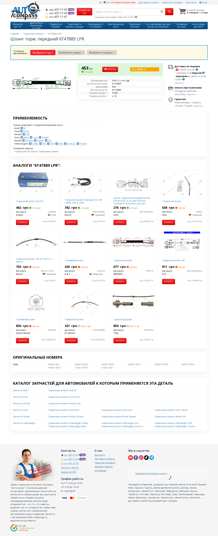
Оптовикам (100, 470)
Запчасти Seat (20, 409)
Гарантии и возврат (105, 462)
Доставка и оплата (148, 2)
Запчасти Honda (21, 403)
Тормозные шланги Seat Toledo (171, 409)
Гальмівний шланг (25, 319)
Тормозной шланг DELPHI (29, 201)
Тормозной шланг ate (173, 260)
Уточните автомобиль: (20, 52)
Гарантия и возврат (172, 2)
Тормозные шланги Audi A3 (62, 390)
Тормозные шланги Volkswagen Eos (119, 423)
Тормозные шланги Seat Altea (63, 409)
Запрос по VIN (68, 472)
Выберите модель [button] (102, 52)
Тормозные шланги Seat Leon (116, 409)
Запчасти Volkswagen (24, 423)
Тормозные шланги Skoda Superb (118, 416)
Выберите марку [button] (71, 52)
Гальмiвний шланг (74, 260)
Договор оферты (103, 466)
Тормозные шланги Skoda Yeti (170, 416)
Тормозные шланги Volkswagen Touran (174, 426)
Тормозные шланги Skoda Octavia (65, 416)
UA (106, 2)
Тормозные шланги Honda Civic (64, 403)
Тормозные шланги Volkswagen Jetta (67, 426)
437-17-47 (56, 9)
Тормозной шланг (171, 201)
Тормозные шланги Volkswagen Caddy (68, 423)
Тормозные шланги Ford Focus (64, 396)
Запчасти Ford (20, 396)
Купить (110, 69)
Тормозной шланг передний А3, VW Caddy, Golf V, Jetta (83, 201)
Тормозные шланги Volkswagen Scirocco (122, 426)
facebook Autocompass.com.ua (151, 473)
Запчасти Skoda (21, 416)
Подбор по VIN (84, 12)
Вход (203, 2)
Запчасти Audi (20, 390)
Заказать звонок (70, 467)
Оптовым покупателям (123, 2)
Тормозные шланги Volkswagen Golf (173, 423)
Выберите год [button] (43, 52)
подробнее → (180, 83)
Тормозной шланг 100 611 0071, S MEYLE (34, 260)
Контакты (191, 2)
